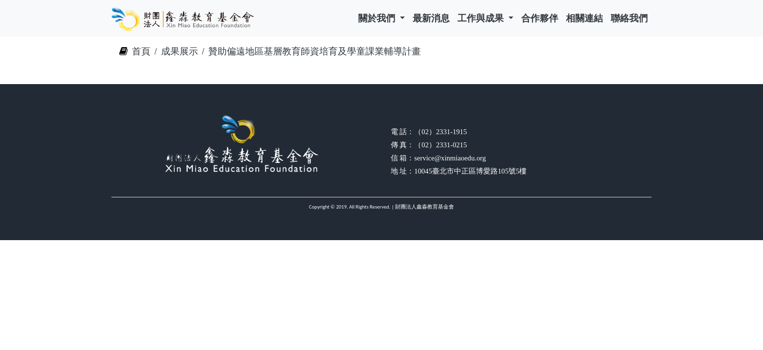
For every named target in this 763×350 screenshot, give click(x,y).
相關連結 (584, 18)
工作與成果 (481, 18)
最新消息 (431, 18)
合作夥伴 (539, 18)
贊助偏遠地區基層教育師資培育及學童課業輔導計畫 (314, 51)
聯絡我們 (629, 18)
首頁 (141, 51)
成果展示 (179, 51)
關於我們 (378, 18)
